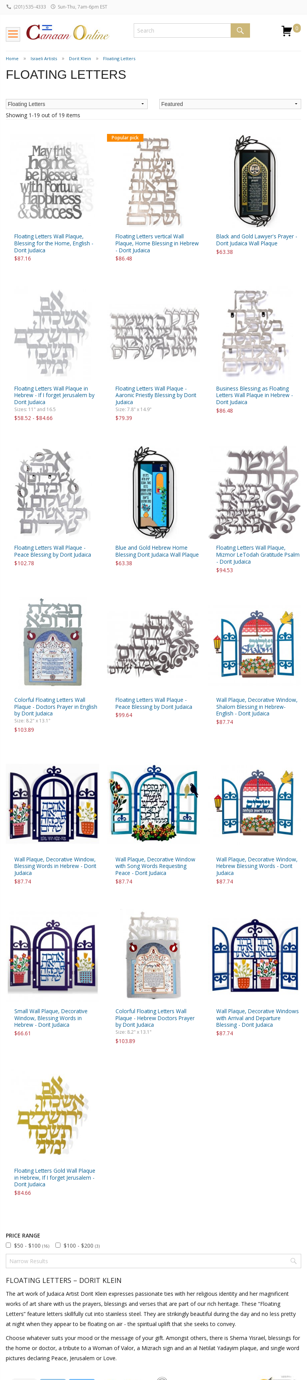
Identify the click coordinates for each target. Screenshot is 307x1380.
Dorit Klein (80, 58)
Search (240, 30)
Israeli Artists (44, 58)
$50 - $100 (31, 1245)
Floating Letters (119, 58)
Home (12, 58)
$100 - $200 (82, 1245)
